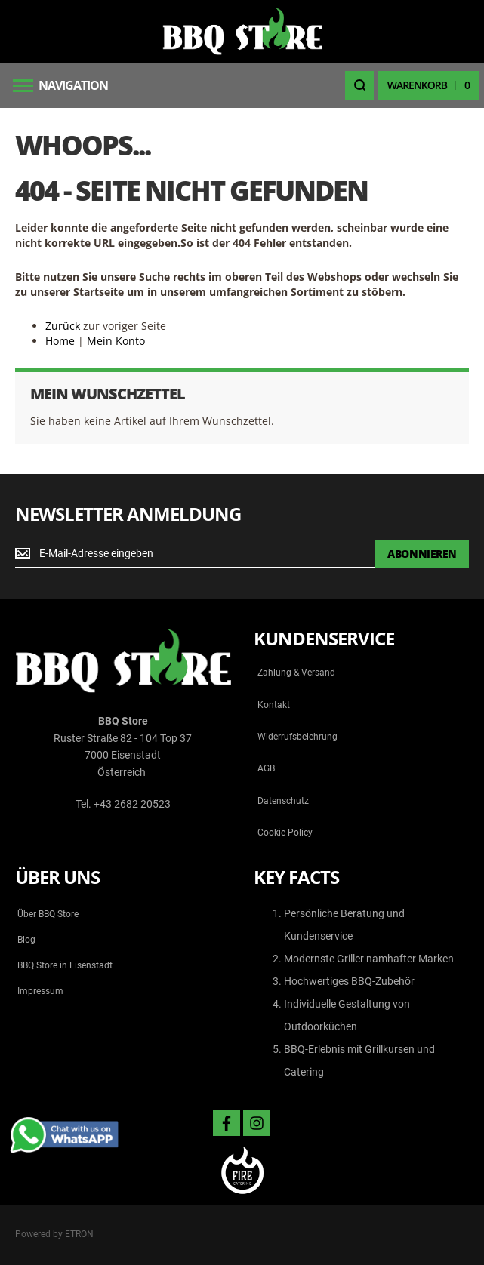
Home (60, 341)
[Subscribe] (422, 554)
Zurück (62, 326)
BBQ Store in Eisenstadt (65, 965)
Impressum (40, 991)
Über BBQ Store (48, 914)
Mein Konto (116, 341)
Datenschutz (283, 801)
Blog (26, 939)
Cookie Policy (285, 832)
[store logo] (242, 31)
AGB (266, 768)
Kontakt (273, 705)
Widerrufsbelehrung (297, 736)
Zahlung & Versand (296, 672)
